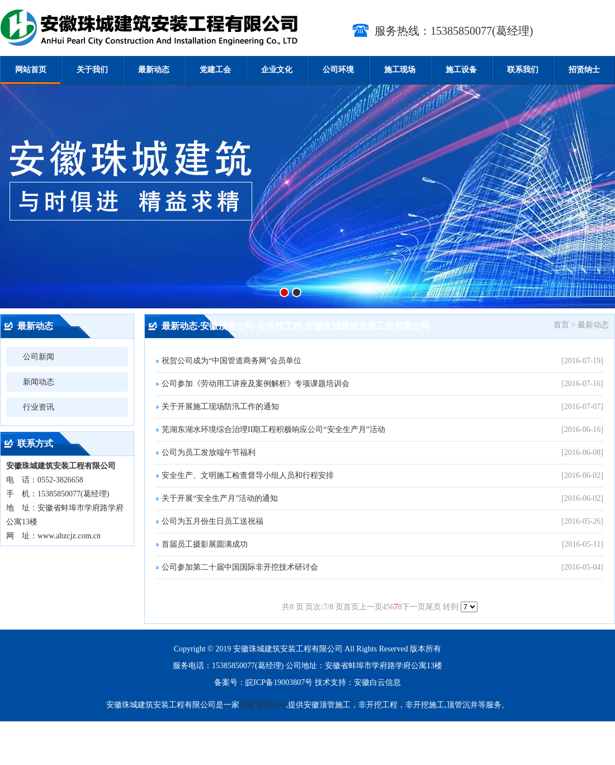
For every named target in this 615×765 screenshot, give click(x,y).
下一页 (413, 607)
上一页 (370, 607)
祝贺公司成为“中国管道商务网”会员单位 (231, 360)
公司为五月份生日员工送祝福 (212, 521)
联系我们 (522, 69)
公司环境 (338, 69)
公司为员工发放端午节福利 (209, 452)
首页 (351, 607)
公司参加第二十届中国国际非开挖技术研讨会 (240, 567)
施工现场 (399, 69)
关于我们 (92, 69)
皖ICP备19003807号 (279, 682)
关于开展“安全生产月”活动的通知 (220, 498)
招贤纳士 (584, 69)
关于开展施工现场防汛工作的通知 (220, 406)
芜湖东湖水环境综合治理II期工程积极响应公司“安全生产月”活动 (273, 429)
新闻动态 (38, 382)
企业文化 (276, 69)
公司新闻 (38, 357)
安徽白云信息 (377, 682)
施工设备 (461, 69)
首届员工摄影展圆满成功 (205, 544)
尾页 (433, 607)
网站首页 (30, 69)
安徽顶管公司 (262, 705)
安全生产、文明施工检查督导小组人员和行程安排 (248, 475)
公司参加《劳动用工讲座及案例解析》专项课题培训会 (255, 383)
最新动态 (153, 69)
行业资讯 (38, 407)
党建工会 (215, 69)
